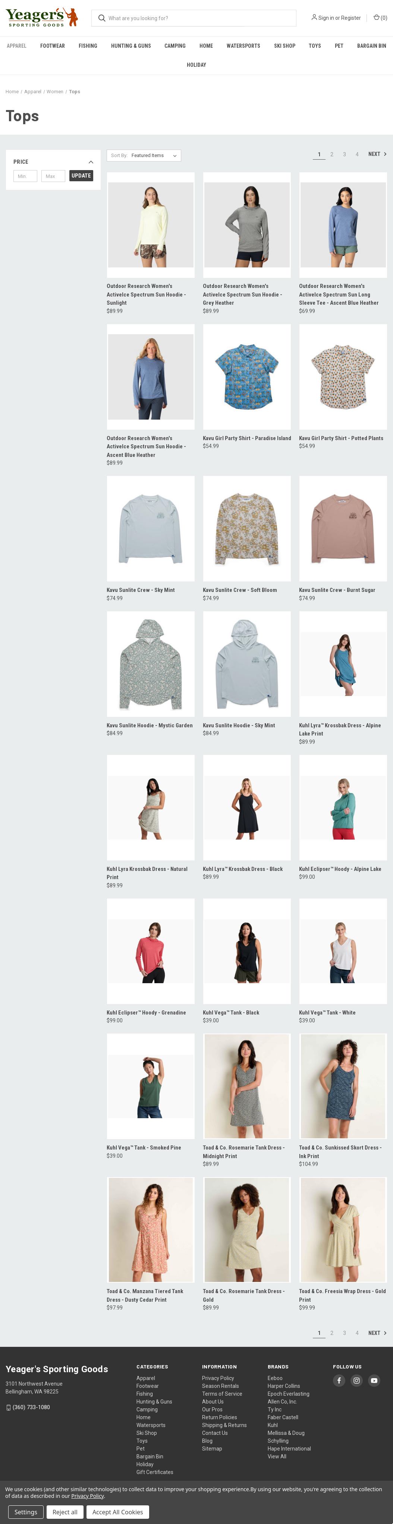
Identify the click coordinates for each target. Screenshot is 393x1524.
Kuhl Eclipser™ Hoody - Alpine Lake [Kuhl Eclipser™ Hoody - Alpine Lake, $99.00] (340, 869)
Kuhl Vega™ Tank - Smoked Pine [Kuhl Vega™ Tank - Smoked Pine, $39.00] (144, 1147)
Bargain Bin (149, 1456)
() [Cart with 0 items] (380, 17)
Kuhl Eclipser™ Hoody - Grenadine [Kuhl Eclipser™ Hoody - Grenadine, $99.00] (146, 1012)
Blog (207, 1441)
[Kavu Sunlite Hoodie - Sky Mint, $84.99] (247, 664)
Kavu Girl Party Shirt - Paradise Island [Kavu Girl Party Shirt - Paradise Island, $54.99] (247, 438)
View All (277, 1456)
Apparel (16, 46)
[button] (53, 161)
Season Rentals (220, 1386)
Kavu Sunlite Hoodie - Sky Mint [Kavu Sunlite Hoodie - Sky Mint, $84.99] (239, 725)
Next (377, 154)
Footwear (52, 46)
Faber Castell (283, 1417)
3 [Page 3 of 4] (344, 154)
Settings (26, 1512)
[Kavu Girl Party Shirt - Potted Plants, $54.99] (343, 377)
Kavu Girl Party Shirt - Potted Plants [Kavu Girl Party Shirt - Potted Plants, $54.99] (341, 438)
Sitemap (212, 1449)
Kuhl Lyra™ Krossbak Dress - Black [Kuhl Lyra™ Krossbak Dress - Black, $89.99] (243, 869)
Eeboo (275, 1378)
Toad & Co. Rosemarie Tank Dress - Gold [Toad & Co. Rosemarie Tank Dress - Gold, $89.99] (244, 1295)
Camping (175, 46)
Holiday (196, 65)
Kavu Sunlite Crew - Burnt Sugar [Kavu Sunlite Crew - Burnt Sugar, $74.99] (337, 590)
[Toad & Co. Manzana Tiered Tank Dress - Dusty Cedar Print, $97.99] (151, 1230)
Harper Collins (284, 1386)
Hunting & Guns (131, 46)
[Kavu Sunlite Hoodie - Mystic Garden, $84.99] (151, 664)
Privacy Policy (218, 1378)
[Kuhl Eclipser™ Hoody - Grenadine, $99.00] (151, 951)
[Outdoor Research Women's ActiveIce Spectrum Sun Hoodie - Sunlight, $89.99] (151, 225)
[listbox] (156, 155)
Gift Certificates (154, 1472)
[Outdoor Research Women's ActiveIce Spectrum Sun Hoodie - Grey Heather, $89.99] (247, 225)
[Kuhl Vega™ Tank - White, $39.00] (343, 951)
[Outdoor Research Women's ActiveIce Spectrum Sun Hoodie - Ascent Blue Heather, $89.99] (151, 377)
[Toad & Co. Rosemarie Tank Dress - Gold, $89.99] (247, 1230)
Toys (315, 46)
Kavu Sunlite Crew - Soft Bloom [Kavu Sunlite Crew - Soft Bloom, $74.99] (240, 590)
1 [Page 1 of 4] (319, 154)
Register (351, 18)
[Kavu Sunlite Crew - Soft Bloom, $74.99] (247, 528)
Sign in (326, 18)
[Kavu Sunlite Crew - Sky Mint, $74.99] (151, 528)
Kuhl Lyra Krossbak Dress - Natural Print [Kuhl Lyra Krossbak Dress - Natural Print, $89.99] (147, 873)
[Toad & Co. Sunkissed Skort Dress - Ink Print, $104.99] (343, 1086)
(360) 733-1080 (31, 1407)
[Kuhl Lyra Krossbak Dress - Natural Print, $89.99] (151, 807)
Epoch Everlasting (288, 1394)
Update (81, 175)
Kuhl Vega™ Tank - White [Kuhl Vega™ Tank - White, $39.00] (327, 1012)
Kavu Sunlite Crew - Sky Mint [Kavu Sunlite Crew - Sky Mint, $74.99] (141, 590)
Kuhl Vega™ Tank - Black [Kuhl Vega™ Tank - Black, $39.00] (231, 1012)
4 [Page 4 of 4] (357, 154)
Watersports (243, 46)
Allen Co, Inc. (282, 1402)
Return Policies (219, 1417)
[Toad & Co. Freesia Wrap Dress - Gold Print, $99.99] (343, 1230)
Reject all (65, 1512)
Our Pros (212, 1409)
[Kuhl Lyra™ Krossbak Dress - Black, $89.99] (247, 807)
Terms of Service (222, 1394)
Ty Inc (275, 1409)
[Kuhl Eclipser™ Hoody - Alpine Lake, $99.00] (343, 807)
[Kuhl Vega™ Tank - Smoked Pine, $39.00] (151, 1086)
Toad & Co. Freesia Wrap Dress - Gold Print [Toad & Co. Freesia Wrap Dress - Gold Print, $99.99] (342, 1295)
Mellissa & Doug (286, 1433)
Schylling (278, 1441)
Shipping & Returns (224, 1425)
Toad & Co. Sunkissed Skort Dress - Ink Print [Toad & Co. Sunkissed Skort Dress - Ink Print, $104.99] (340, 1152)
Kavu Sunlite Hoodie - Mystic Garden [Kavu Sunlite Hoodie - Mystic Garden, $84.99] (150, 725)
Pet (339, 46)
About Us (213, 1402)
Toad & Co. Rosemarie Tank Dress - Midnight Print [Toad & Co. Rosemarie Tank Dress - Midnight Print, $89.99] (244, 1152)
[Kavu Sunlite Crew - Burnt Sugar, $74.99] (343, 528)
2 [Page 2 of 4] (331, 154)
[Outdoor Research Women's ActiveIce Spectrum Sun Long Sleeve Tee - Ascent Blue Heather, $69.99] (343, 225)
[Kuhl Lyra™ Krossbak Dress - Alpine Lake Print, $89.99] (343, 664)
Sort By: (119, 155)
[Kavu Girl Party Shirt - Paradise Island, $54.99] (247, 377)
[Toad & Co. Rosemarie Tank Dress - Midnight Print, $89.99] (247, 1086)
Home (206, 46)
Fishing (88, 46)
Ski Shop (284, 46)
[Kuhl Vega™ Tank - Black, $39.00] (247, 951)
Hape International (289, 1449)
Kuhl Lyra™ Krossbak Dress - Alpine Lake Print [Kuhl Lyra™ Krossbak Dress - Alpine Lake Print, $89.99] (340, 729)
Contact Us (215, 1433)
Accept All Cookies (117, 1512)
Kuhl (273, 1425)
